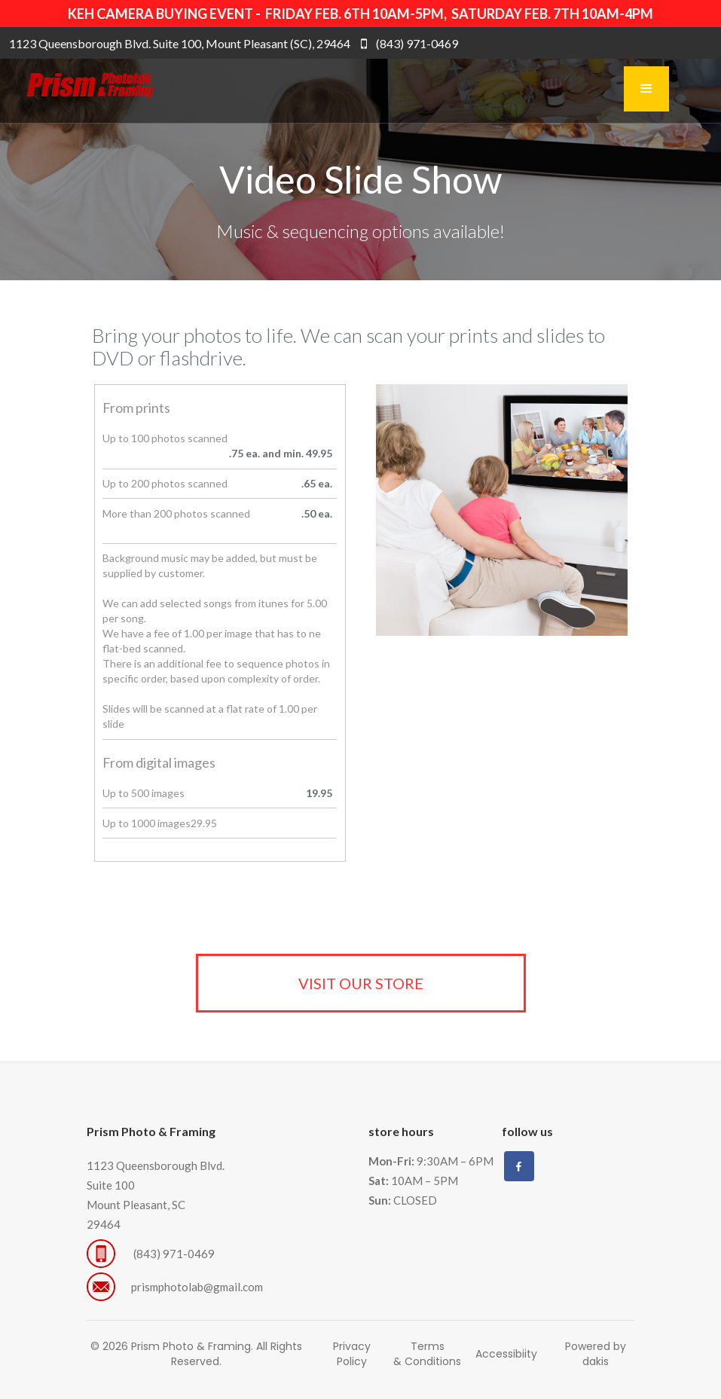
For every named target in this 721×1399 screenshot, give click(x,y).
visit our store (360, 983)
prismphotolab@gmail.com (197, 1287)
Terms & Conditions (427, 1354)
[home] (78, 89)
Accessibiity (506, 1353)
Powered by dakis (595, 1354)
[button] (646, 88)
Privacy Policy (352, 1354)
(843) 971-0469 (175, 1253)
